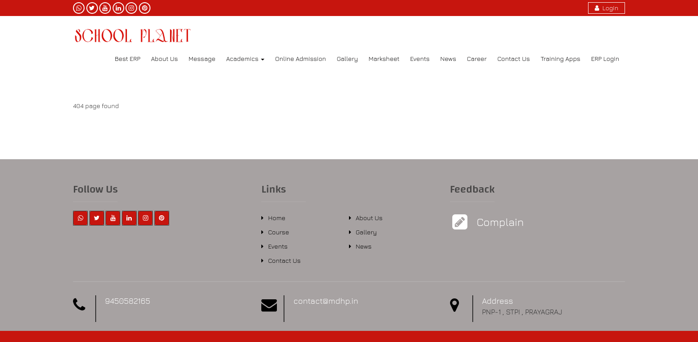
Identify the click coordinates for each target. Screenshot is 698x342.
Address (497, 301)
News (448, 58)
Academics (245, 58)
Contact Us (513, 58)
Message (202, 58)
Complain (499, 221)
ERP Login (605, 58)
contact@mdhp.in (325, 301)
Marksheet (384, 58)
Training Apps (560, 58)
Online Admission (300, 58)
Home (276, 217)
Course (278, 232)
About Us (164, 58)
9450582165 (127, 301)
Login (606, 8)
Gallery (347, 58)
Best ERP (127, 58)
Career (477, 58)
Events (420, 58)
